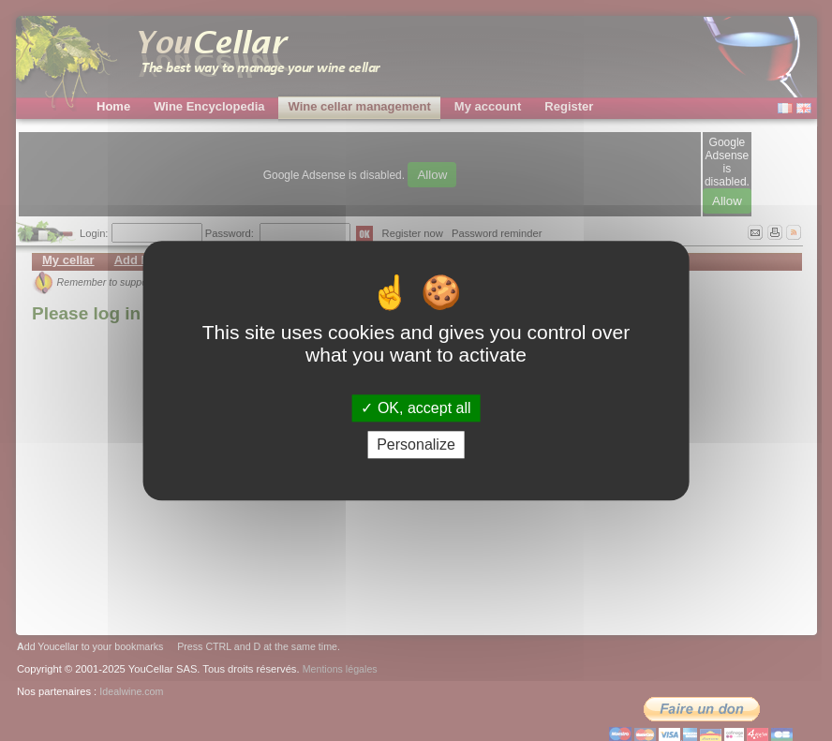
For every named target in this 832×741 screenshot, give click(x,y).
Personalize (416, 444)
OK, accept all (415, 408)
